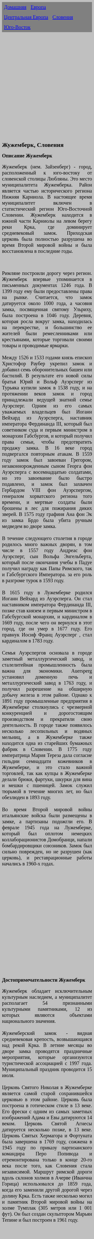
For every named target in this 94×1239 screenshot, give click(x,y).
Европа (38, 7)
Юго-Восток (17, 27)
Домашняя (15, 7)
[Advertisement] (47, 89)
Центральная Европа (26, 17)
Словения (62, 17)
